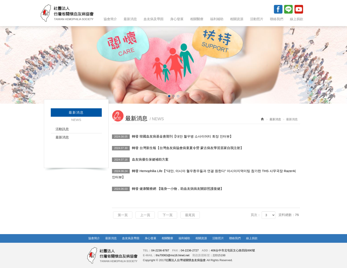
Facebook (278, 9)
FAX (175, 250)
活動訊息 (62, 129)
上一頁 (145, 215)
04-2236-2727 (190, 250)
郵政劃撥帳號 (201, 255)
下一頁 (168, 215)
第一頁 (123, 215)
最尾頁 (190, 215)
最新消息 (62, 137)
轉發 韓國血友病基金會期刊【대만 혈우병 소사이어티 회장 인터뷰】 (172, 136)
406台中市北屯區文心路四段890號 (233, 250)
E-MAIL (148, 255)
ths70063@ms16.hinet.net (172, 255)
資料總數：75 (288, 215)
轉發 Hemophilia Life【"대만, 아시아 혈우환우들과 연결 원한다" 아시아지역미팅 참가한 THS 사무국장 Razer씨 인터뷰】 (204, 174)
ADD (205, 250)
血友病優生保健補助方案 (140, 159)
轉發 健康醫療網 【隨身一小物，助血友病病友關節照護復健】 (167, 189)
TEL (146, 250)
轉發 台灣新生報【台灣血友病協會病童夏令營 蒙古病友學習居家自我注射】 (177, 148)
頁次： (256, 215)
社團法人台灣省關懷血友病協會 (67, 13)
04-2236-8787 (160, 250)
